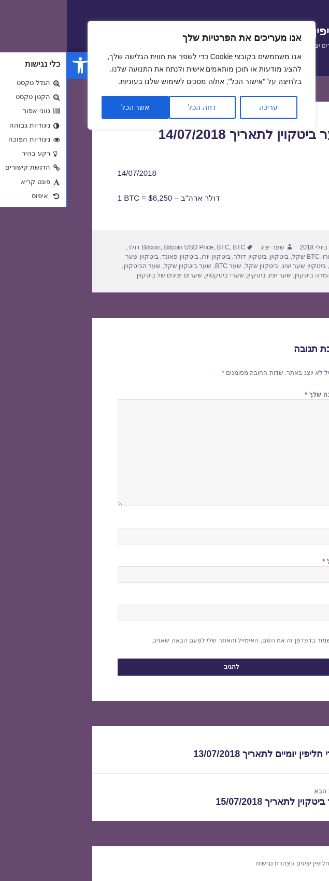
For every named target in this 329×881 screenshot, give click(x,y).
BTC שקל (238, 256)
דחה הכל (135, 107)
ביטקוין (212, 256)
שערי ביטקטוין (157, 275)
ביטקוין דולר (183, 256)
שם (271, 523)
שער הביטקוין (75, 266)
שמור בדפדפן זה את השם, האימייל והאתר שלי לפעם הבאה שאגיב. (174, 640)
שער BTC (161, 266)
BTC (156, 247)
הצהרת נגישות (208, 863)
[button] (13, 65)
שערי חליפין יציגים (254, 863)
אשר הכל (68, 107)
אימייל (266, 561)
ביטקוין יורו (149, 256)
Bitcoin (84, 247)
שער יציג (205, 247)
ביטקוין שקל (194, 266)
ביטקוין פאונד (113, 256)
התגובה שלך (258, 394)
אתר (272, 600)
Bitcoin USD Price (122, 247)
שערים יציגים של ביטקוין (102, 275)
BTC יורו (267, 256)
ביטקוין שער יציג (237, 266)
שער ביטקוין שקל (121, 266)
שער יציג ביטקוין (202, 275)
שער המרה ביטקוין (253, 275)
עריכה (201, 107)
